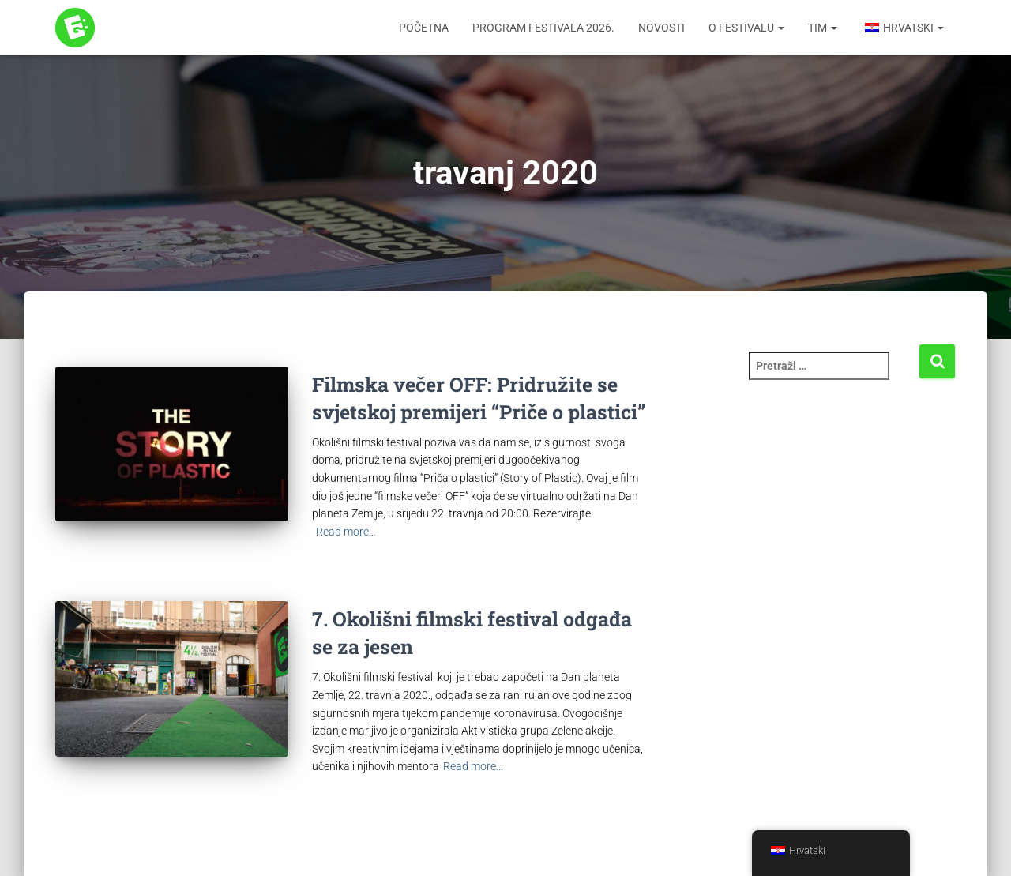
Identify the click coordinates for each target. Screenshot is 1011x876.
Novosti (661, 27)
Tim (822, 27)
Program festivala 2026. (543, 27)
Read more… (346, 531)
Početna (424, 27)
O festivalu (746, 27)
